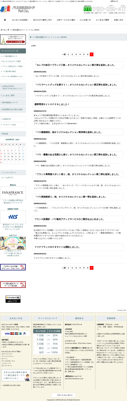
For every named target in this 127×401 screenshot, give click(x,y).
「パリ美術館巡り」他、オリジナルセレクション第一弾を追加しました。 (70, 196)
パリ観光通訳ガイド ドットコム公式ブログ (13, 243)
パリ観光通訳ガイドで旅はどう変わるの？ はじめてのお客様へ (13, 39)
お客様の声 (6, 119)
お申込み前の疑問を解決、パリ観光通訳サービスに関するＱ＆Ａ (16, 375)
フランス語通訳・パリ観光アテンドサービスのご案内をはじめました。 (69, 219)
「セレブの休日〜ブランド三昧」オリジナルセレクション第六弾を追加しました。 (75, 65)
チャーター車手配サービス (12, 76)
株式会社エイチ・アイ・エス (13, 216)
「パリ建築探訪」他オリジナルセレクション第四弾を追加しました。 (68, 132)
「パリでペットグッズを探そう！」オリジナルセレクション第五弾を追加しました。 (76, 84)
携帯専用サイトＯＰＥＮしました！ (52, 104)
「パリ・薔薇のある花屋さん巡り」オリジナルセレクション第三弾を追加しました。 (76, 154)
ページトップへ (121, 310)
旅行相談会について (10, 102)
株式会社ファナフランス (13, 192)
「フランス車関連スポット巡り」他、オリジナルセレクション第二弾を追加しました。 (77, 174)
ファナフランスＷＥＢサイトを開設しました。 (57, 247)
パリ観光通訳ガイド (9, 56)
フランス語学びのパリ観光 (12, 66)
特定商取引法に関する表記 (12, 109)
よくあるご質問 (8, 95)
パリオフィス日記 (9, 125)
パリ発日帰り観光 (9, 71)
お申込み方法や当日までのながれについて (12, 87)
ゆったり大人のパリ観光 (11, 61)
